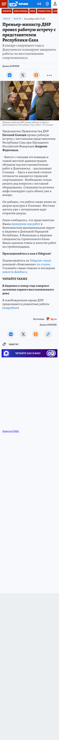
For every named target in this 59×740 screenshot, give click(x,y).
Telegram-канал (40, 260)
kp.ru (54, 319)
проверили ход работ (25, 224)
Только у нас (44, 11)
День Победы (21, 11)
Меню (3, 4)
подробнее (10, 308)
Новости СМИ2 (10, 431)
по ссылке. (44, 264)
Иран (32, 11)
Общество (17, 19)
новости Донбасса (14, 272)
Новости (7, 11)
